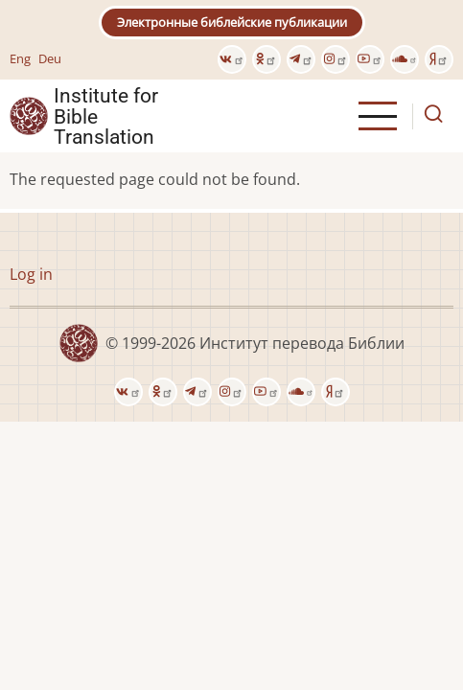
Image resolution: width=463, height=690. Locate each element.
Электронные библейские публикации (232, 22)
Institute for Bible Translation (106, 116)
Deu (49, 58)
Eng (20, 58)
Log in (31, 274)
